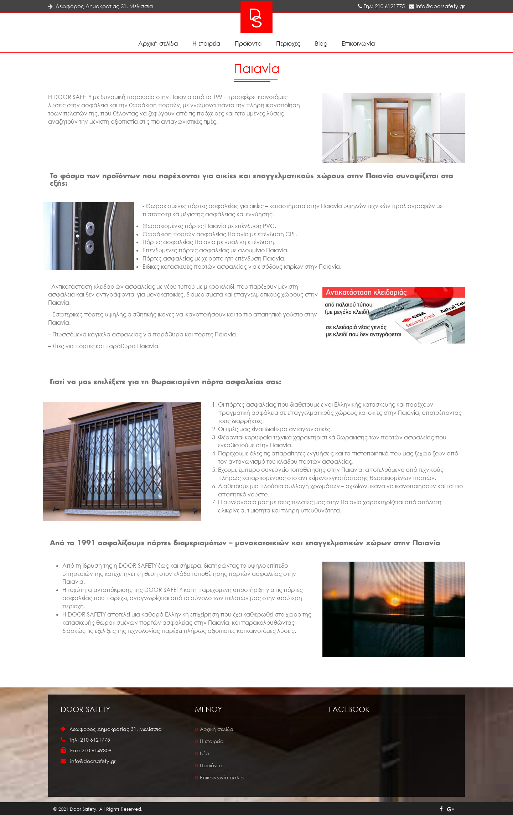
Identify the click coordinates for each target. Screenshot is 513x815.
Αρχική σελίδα (158, 43)
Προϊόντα (248, 43)
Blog (321, 43)
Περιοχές (288, 43)
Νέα (204, 753)
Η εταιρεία (206, 43)
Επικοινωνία (358, 43)
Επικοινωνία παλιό (222, 777)
